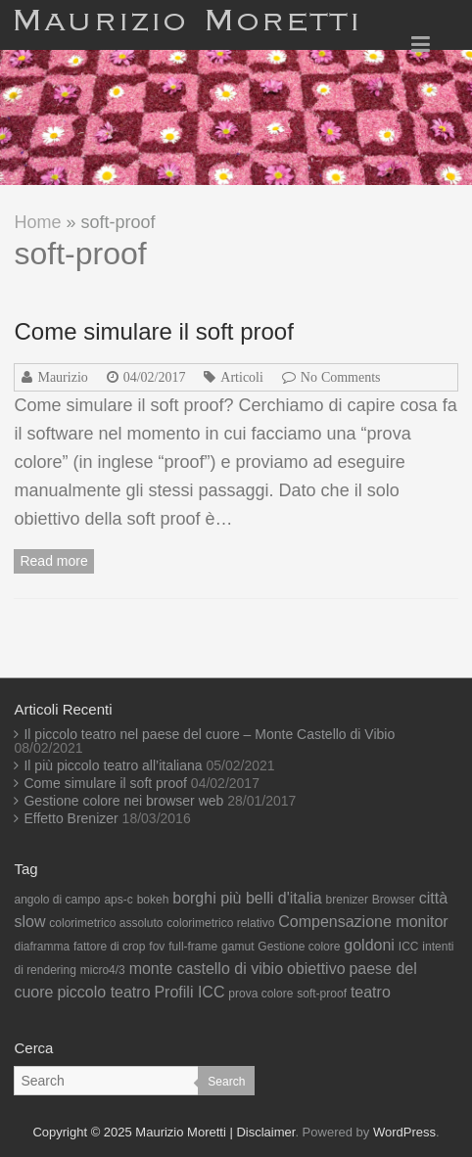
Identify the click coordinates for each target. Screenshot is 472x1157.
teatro (371, 992)
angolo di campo (57, 899)
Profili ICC (189, 992)
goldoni (369, 945)
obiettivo (316, 968)
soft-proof (322, 993)
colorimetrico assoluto (106, 923)
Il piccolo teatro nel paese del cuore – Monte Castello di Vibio (209, 734)
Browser (393, 899)
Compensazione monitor (363, 921)
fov (157, 946)
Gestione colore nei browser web (123, 801)
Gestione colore (299, 946)
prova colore (260, 993)
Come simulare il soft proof (153, 331)
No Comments (341, 377)
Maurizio (62, 377)
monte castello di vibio (206, 968)
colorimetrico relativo (220, 923)
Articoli (241, 377)
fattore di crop (109, 946)
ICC (409, 946)
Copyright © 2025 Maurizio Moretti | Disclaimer (163, 1132)
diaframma (42, 946)
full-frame (192, 946)
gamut (237, 946)
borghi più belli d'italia (246, 898)
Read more (53, 561)
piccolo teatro (103, 992)
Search (226, 1081)
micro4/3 (102, 970)
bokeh (153, 899)
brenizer (347, 899)
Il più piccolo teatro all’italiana (113, 765)
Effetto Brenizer (71, 818)
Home (37, 222)
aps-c (118, 899)
